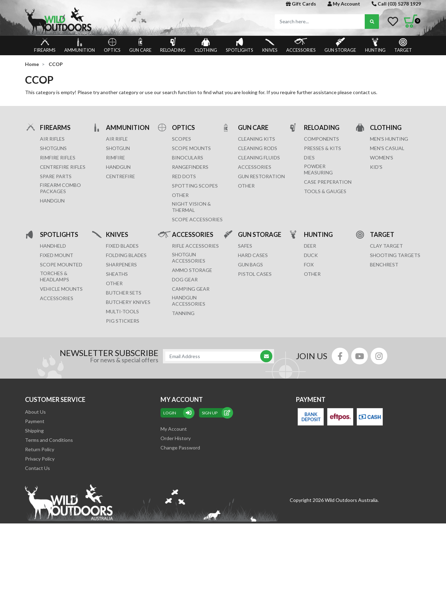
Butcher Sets (123, 293)
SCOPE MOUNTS (191, 148)
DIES (309, 157)
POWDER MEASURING (318, 169)
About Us (35, 412)
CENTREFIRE (120, 176)
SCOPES (181, 139)
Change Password (180, 448)
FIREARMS (45, 45)
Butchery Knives (128, 302)
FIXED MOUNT (56, 255)
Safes (245, 246)
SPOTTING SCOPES (195, 186)
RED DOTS (184, 176)
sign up (216, 413)
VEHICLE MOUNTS (61, 289)
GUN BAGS (250, 264)
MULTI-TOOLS (122, 311)
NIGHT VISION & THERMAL (191, 207)
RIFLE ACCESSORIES (195, 246)
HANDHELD (53, 246)
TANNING (183, 313)
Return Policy (39, 449)
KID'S (376, 167)
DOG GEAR (185, 279)
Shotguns (53, 148)
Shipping (34, 430)
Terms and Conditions (49, 440)
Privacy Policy (40, 459)
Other (114, 283)
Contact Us (37, 468)
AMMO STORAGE (192, 270)
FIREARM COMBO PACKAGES (60, 188)
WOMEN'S (381, 157)
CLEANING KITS (256, 139)
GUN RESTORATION (261, 176)
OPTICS (112, 45)
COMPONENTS (321, 139)
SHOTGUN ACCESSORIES (188, 257)
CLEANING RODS (257, 148)
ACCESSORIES (301, 45)
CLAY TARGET (386, 246)
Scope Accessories (197, 219)
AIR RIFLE (117, 139)
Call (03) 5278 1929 (396, 4)
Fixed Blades (122, 246)
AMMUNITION (79, 45)
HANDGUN (118, 167)
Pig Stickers (122, 321)
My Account (344, 4)
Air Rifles (52, 139)
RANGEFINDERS (190, 167)
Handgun (52, 201)
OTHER (180, 195)
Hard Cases (253, 255)
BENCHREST (384, 264)
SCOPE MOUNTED (61, 264)
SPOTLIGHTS (239, 45)
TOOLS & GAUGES (325, 191)
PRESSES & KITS (322, 148)
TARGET (403, 45)
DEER (310, 246)
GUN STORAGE (340, 45)
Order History (175, 438)
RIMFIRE (115, 157)
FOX (309, 264)
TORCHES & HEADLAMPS (54, 276)
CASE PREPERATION (328, 182)
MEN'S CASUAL (387, 148)
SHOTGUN (118, 148)
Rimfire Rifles (57, 157)
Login (177, 413)
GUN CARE (140, 45)
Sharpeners (121, 264)
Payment (34, 421)
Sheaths (117, 274)
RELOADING (172, 45)
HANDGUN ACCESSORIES (188, 301)
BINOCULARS (187, 157)
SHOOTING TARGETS (395, 255)
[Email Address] (215, 356)
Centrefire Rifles (62, 167)
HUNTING (375, 45)
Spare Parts (56, 176)
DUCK (311, 255)
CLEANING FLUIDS (259, 157)
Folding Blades (126, 255)
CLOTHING (206, 45)
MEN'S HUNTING (389, 139)
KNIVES (270, 45)
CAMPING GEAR (190, 289)
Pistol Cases (255, 274)
